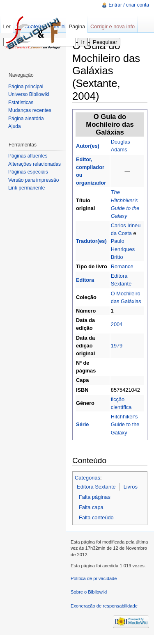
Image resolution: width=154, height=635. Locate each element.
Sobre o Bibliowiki (89, 591)
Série (82, 424)
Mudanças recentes (29, 110)
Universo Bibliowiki (28, 94)
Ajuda (14, 126)
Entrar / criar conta (128, 5)
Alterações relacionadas (34, 164)
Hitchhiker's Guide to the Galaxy (125, 424)
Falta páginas (94, 497)
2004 (116, 324)
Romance (122, 266)
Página (77, 26)
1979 (116, 346)
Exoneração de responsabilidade (104, 605)
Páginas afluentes (27, 156)
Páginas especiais (28, 172)
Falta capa (91, 507)
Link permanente (26, 188)
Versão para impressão (33, 180)
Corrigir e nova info (112, 26)
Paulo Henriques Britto (123, 249)
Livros (131, 487)
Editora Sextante (96, 487)
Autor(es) (87, 146)
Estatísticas (20, 102)
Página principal (25, 86)
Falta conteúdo (96, 517)
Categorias (87, 478)
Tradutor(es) (91, 241)
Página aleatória (26, 118)
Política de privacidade (94, 578)
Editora (85, 280)
